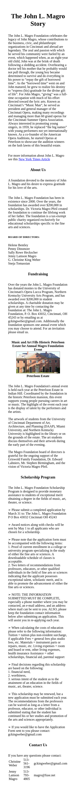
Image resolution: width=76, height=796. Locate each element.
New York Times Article (34, 159)
